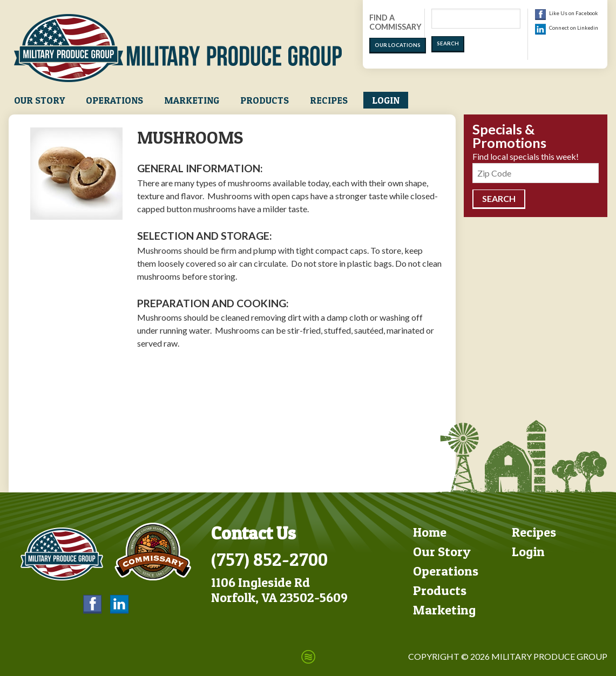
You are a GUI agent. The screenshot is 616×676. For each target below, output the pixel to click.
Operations (114, 100)
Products (264, 100)
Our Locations (398, 45)
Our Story (39, 100)
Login (386, 100)
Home (429, 532)
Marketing (191, 100)
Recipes (329, 100)
